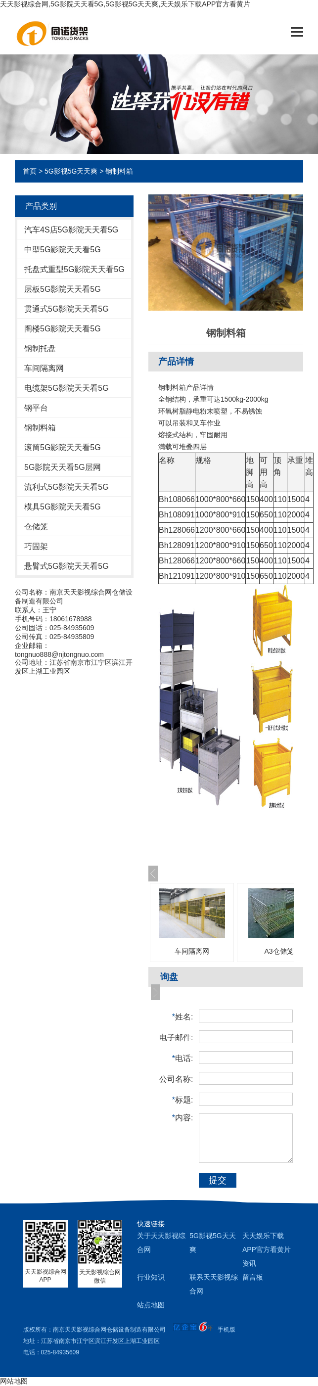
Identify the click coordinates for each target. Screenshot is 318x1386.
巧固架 (36, 546)
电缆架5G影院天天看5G (66, 388)
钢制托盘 (40, 348)
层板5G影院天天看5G (62, 289)
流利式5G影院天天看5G (66, 487)
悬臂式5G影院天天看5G (66, 566)
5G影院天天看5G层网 (62, 467)
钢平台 (36, 408)
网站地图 (14, 1381)
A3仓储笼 (278, 951)
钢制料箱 (119, 171)
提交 (218, 1180)
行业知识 (151, 1277)
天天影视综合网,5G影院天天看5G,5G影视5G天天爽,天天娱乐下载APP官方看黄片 (125, 4)
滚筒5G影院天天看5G (62, 447)
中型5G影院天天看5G (62, 249)
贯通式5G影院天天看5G (66, 309)
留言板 (252, 1277)
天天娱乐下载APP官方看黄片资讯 (266, 1249)
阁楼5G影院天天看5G (62, 328)
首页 (30, 171)
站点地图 (151, 1305)
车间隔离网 (44, 368)
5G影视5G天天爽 (71, 171)
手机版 (226, 1329)
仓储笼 (36, 526)
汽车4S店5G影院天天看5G (71, 230)
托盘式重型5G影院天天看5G (74, 269)
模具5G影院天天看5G (62, 507)
